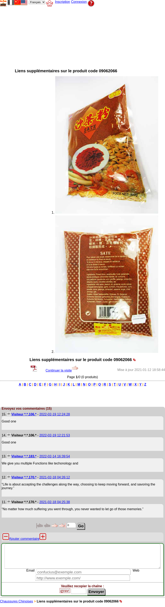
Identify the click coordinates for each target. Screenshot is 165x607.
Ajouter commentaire (24, 538)
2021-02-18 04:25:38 (54, 502)
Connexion (79, 2)
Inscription (62, 2)
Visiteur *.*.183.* (23, 456)
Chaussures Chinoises (16, 601)
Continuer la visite (62, 370)
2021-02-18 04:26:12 (54, 477)
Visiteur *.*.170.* (23, 477)
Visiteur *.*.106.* (23, 414)
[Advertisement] (98, 36)
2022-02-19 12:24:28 (54, 414)
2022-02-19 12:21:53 (54, 435)
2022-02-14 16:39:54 (54, 456)
